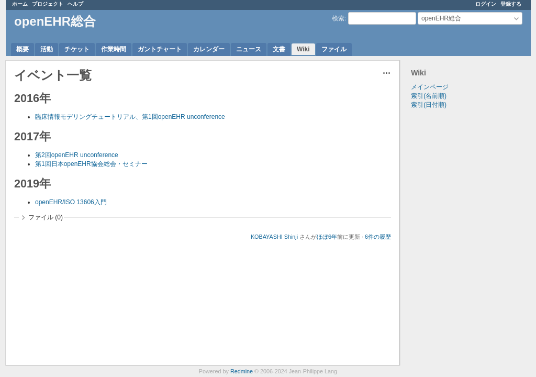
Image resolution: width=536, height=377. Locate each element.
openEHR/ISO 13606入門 (71, 202)
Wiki (303, 49)
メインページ (430, 87)
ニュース (248, 49)
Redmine (241, 371)
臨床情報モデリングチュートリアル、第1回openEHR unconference (130, 116)
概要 (22, 49)
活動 (46, 49)
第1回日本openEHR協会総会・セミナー (91, 164)
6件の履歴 (378, 237)
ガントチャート (160, 49)
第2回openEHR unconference (76, 155)
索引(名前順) (428, 95)
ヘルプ (75, 4)
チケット (77, 49)
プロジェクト (47, 4)
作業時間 (113, 49)
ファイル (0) (45, 217)
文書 (279, 49)
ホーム (20, 4)
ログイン (485, 4)
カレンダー (209, 49)
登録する (510, 4)
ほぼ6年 (327, 237)
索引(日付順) (428, 104)
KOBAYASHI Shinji (274, 237)
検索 (338, 18)
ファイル (334, 49)
